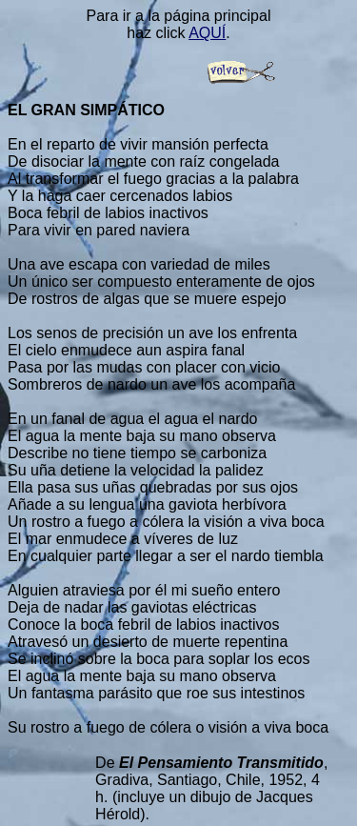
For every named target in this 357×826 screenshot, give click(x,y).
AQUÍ (207, 33)
